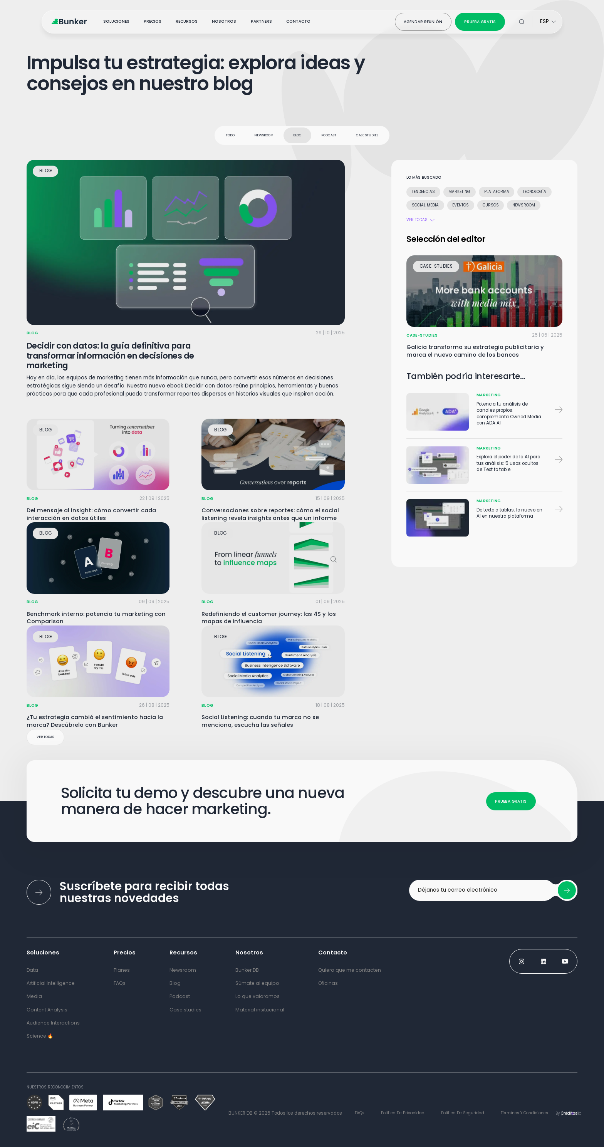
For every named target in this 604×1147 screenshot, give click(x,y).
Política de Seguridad (462, 1112)
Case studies (367, 135)
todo (230, 135)
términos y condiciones (524, 1112)
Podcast (328, 135)
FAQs (359, 1112)
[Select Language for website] (548, 22)
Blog (297, 135)
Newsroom (263, 135)
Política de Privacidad (402, 1112)
